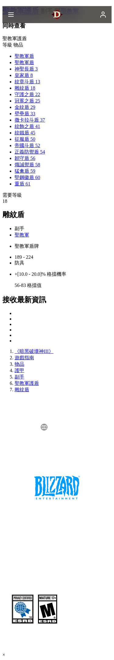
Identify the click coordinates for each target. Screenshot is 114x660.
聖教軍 (22, 234)
